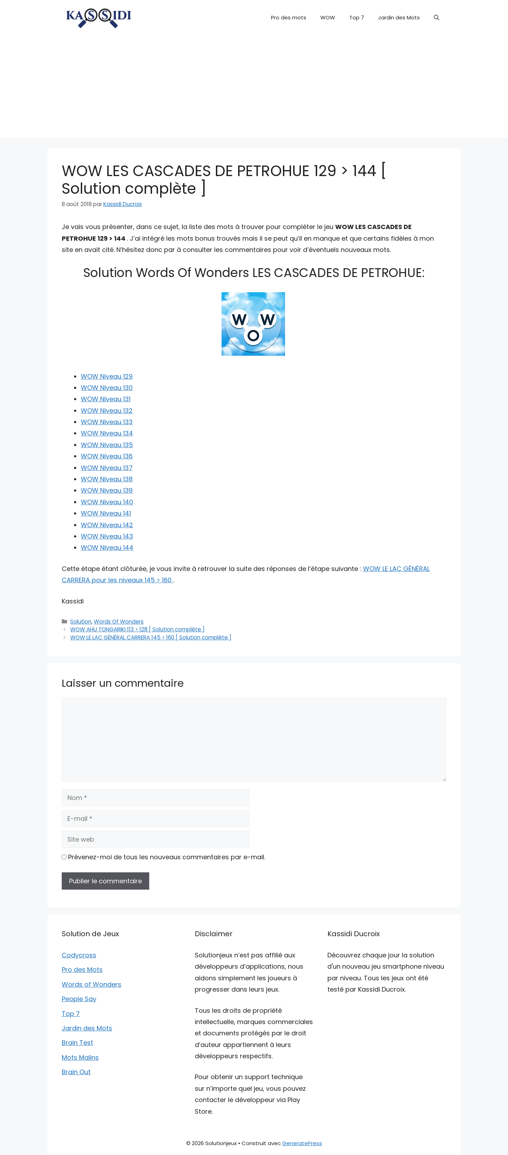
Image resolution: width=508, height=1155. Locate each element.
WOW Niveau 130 (107, 387)
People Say (79, 998)
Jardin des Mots (399, 17)
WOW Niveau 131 (106, 399)
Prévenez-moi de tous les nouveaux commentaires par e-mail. (166, 857)
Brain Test (77, 1042)
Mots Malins (80, 1057)
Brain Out (76, 1071)
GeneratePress (302, 1143)
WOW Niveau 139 (107, 490)
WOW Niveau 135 (107, 444)
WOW (327, 17)
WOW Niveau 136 (107, 456)
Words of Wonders (91, 984)
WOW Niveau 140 (107, 502)
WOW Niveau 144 (107, 547)
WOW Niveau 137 (107, 467)
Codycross (79, 955)
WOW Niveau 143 (107, 536)
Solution (80, 621)
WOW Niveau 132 (107, 410)
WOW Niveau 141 (106, 513)
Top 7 (356, 17)
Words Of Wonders (119, 621)
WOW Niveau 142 (107, 525)
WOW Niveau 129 (107, 376)
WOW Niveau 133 (107, 421)
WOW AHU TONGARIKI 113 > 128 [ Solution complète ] (137, 629)
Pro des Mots (82, 969)
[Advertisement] (254, 88)
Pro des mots (288, 17)
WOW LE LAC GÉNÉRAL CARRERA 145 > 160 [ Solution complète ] (150, 637)
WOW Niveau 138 (107, 479)
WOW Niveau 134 (107, 433)
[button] (436, 17)
